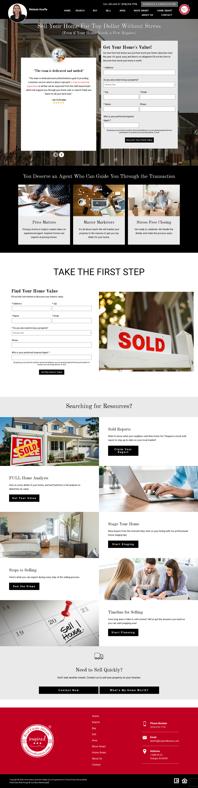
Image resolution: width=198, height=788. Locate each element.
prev (55, 154)
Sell (94, 734)
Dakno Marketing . (41, 783)
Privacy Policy (70, 780)
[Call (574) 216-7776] (120, 4)
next (61, 154)
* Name (107, 104)
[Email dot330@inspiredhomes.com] (160, 739)
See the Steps (24, 586)
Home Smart (99, 752)
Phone (143, 104)
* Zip (106, 92)
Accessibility (82, 780)
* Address (109, 67)
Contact (96, 764)
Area (94, 740)
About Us (97, 758)
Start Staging (123, 544)
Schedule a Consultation (159, 4)
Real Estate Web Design (20, 783)
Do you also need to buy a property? (121, 80)
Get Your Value (24, 498)
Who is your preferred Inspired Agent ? (119, 118)
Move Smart (99, 746)
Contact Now (68, 690)
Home (67, 11)
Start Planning (123, 632)
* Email (143, 92)
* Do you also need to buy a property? (30, 328)
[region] (58, 100)
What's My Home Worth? (129, 690)
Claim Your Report (123, 451)
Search (96, 722)
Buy (94, 728)
